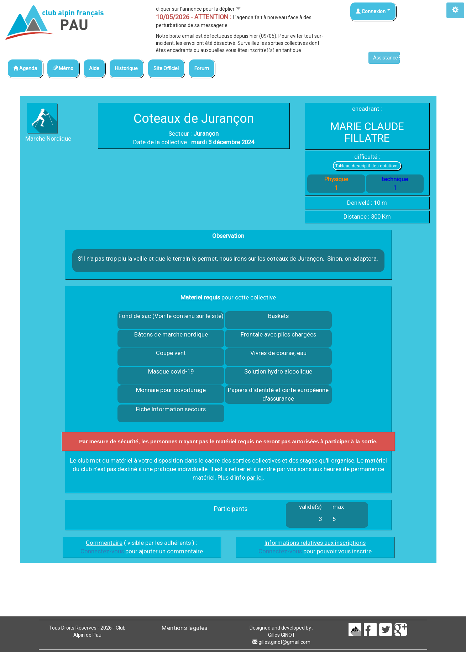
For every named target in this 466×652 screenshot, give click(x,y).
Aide (94, 68)
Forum (201, 68)
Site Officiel (166, 68)
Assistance (386, 58)
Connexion (373, 11)
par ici (255, 477)
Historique (126, 68)
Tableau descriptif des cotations (367, 165)
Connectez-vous (102, 551)
